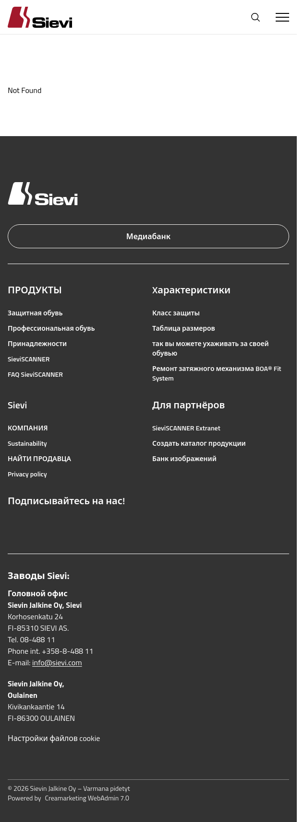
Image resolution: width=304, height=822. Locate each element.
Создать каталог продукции (199, 443)
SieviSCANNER (28, 359)
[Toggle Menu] (282, 17)
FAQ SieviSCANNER (35, 374)
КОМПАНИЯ (28, 428)
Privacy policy (27, 474)
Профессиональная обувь (51, 328)
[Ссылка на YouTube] (54, 523)
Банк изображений (184, 458)
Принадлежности (37, 343)
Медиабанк (148, 236)
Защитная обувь (35, 313)
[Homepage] (51, 17)
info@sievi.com (57, 662)
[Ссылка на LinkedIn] (75, 523)
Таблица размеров (183, 328)
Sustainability (27, 443)
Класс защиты (176, 313)
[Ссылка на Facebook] (12, 523)
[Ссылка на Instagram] (33, 523)
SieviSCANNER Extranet (186, 428)
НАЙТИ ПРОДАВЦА (39, 458)
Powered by (68, 798)
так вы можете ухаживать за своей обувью (210, 348)
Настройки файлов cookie (54, 738)
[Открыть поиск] (255, 17)
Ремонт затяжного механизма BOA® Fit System (216, 373)
